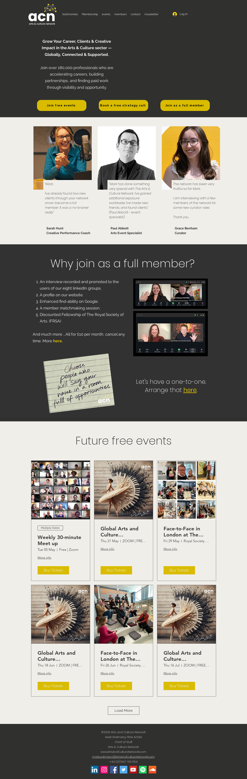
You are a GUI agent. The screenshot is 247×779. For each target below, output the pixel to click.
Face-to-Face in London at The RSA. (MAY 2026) (184, 532)
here (57, 341)
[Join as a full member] (185, 105)
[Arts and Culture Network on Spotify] (143, 769)
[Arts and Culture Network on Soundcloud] (152, 769)
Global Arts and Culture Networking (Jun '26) (58, 656)
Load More (124, 710)
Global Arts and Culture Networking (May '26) (121, 532)
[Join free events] (61, 105)
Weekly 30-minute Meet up (59, 540)
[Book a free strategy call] (123, 105)
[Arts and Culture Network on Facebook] (114, 769)
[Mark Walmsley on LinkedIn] (94, 769)
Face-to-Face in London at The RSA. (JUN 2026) (121, 656)
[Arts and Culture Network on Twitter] (123, 769)
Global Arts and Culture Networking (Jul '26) (183, 656)
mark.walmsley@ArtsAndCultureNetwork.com (123, 757)
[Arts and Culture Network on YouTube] (133, 769)
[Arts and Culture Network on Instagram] (104, 769)
